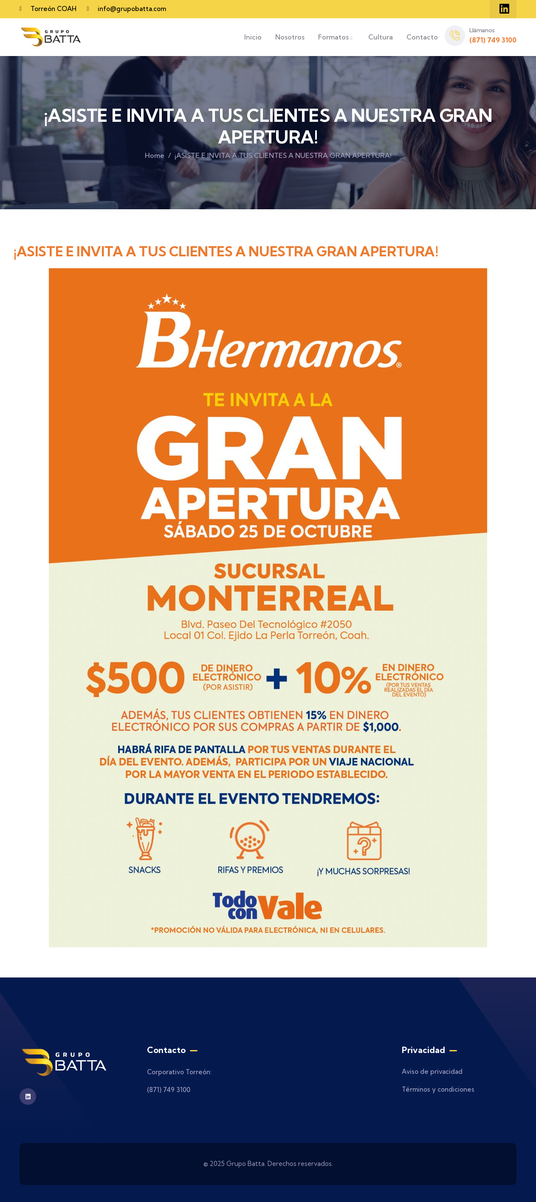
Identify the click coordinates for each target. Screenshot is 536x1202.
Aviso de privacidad (432, 1071)
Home (154, 155)
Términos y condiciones (438, 1089)
